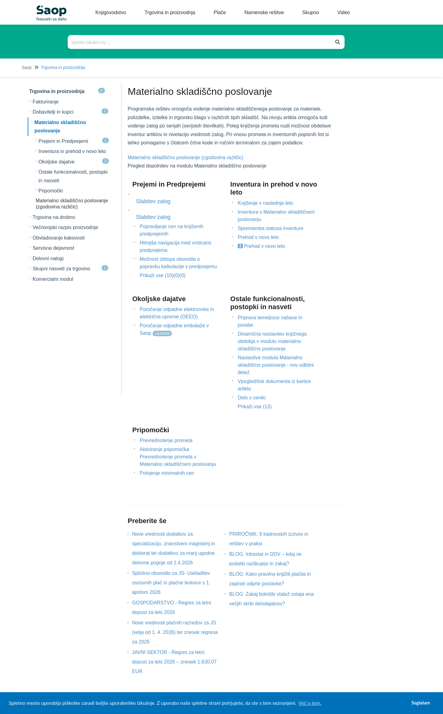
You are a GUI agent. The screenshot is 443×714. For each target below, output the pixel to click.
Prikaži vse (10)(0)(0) (163, 275)
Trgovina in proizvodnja (63, 67)
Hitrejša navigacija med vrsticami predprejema (175, 246)
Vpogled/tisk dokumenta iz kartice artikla (274, 385)
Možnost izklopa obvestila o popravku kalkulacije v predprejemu (178, 262)
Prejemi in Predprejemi (73, 141)
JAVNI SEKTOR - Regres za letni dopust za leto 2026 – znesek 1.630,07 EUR (174, 662)
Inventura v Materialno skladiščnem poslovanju (276, 215)
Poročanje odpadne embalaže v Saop (174, 329)
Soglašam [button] (420, 702)
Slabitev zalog (153, 201)
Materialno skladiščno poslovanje (60, 127)
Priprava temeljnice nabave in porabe (270, 321)
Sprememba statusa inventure (270, 228)
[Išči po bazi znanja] (200, 42)
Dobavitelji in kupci (70, 111)
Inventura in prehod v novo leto (72, 151)
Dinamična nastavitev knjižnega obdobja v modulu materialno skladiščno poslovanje (272, 341)
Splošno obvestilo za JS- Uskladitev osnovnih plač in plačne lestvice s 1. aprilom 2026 (171, 583)
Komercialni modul (53, 279)
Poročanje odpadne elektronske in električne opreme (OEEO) (177, 313)
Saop (27, 67)
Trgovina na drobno (54, 217)
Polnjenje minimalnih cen (167, 473)
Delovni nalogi (48, 258)
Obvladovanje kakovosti (59, 237)
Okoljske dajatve (73, 161)
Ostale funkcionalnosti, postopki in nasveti (73, 176)
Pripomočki (50, 190)
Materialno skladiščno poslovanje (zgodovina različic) (185, 157)
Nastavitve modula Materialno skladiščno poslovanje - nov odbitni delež (276, 365)
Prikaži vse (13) (255, 406)
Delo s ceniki (252, 397)
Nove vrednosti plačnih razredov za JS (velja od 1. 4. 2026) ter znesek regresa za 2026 (175, 632)
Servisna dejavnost (53, 248)
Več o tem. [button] (309, 703)
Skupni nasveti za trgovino (70, 268)
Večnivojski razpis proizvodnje (65, 227)
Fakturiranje (45, 101)
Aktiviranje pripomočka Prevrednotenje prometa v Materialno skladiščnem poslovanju (178, 457)
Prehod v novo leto (258, 237)
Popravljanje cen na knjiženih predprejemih (171, 230)
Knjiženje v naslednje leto (265, 203)
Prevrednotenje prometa (166, 440)
